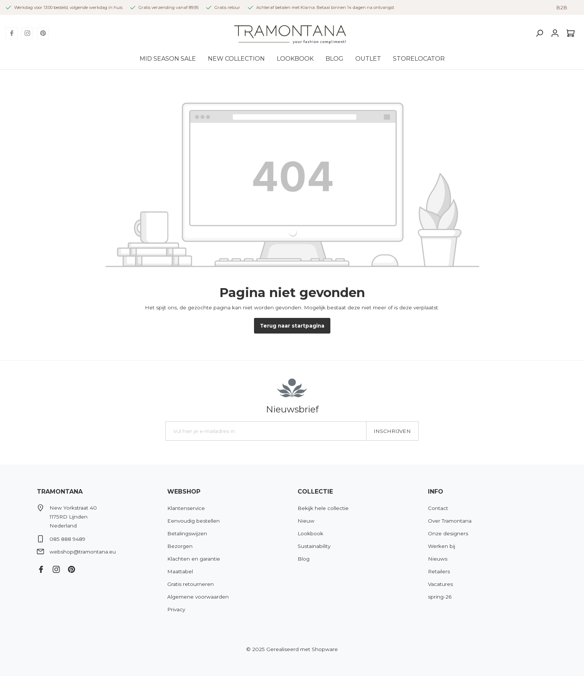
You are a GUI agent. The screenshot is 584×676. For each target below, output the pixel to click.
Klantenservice (186, 508)
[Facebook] (12, 33)
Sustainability (314, 546)
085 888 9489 (67, 539)
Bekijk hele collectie (323, 508)
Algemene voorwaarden (198, 597)
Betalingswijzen (187, 533)
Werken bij (441, 546)
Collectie (315, 491)
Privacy (176, 609)
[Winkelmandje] (570, 33)
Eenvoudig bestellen (193, 521)
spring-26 (439, 597)
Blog (304, 559)
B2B (561, 7)
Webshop (183, 491)
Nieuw (306, 521)
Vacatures (440, 584)
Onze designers (448, 533)
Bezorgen (180, 546)
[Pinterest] (43, 33)
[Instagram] (27, 33)
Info (435, 491)
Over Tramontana (450, 521)
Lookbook (310, 533)
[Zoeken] (539, 33)
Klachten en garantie (193, 559)
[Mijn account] (555, 33)
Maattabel (180, 571)
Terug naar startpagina (292, 326)
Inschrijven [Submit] (392, 431)
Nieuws (437, 559)
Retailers (439, 571)
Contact (438, 508)
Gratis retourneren (190, 584)
